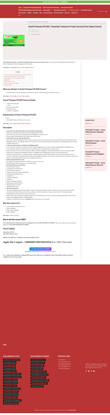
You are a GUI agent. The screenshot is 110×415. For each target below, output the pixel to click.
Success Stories (58, 13)
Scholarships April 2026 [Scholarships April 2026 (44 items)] (34, 349)
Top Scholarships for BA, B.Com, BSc (39, 374)
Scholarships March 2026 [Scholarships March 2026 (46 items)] (84, 349)
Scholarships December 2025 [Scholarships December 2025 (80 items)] (46, 349)
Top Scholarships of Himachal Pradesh (12, 374)
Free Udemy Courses (73, 10)
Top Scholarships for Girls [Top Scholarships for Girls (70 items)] (22, 351)
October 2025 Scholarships (32, 7)
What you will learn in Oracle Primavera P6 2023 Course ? (18, 74)
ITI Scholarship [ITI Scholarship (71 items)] (87, 348)
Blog (40, 13)
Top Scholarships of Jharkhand (10, 379)
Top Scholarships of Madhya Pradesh (12, 388)
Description (7, 80)
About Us (67, 13)
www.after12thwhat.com (64, 368)
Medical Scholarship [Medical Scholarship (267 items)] (96, 348)
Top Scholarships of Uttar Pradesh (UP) (12, 400)
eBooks (29, 13)
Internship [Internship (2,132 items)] (81, 348)
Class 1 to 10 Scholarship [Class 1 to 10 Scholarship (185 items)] (18, 348)
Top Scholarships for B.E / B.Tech (38, 371)
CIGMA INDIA (72, 410)
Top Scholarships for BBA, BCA (38, 377)
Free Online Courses (86, 10)
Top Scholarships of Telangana (10, 397)
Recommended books (67, 7)
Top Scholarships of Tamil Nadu (10, 394)
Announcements (48, 13)
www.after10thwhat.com (64, 366)
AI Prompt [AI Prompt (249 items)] (5, 348)
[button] (19, 15)
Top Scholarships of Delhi (9, 368)
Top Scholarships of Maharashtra (11, 391)
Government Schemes (60, 10)
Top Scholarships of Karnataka (10, 382)
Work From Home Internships (51, 7)
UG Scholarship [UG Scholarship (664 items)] (32, 351)
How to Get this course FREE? (11, 83)
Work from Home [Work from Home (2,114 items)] (41, 351)
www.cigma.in (61, 359)
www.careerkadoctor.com (64, 361)
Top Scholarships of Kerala (10, 385)
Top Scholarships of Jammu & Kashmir (12, 377)
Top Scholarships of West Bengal (11, 403)
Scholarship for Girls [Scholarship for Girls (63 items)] (23, 349)
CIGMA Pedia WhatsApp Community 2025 (29, 10)
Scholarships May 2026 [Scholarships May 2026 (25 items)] (96, 349)
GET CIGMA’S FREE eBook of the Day (20, 123)
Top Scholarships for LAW (37, 386)
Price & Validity (8, 85)
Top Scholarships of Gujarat (10, 371)
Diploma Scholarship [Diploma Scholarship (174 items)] (42, 348)
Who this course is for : (9, 81)
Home (20, 7)
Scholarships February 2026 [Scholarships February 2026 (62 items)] (59, 349)
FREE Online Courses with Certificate (20, 96)
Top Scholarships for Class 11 (38, 359)
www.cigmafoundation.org (64, 364)
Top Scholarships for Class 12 (37, 362)
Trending (35, 13)
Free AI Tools (22, 13)
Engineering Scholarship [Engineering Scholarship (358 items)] (52, 348)
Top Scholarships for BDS (36, 368)
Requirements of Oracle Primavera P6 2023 (14, 78)
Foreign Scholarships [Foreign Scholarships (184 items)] (63, 348)
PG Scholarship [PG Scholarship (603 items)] (14, 349)
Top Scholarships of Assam (9, 362)
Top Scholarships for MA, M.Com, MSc (39, 380)
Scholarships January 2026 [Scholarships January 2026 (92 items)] (72, 349)
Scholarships (48, 10)
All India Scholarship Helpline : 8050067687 (55, 2)
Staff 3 (91, 123)
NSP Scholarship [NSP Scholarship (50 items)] (6, 349)
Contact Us (74, 13)
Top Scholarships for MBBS (37, 365)
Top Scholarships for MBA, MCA (39, 383)
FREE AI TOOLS (14, 215)
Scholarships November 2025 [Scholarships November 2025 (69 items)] (9, 351)
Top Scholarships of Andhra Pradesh (11, 359)
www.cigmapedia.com (48, 410)
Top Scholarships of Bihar (9, 365)
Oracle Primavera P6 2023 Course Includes (14, 76)
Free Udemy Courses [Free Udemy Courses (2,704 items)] (73, 348)
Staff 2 (46, 21)
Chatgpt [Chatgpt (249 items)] (10, 348)
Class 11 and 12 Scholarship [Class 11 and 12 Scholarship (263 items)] (30, 348)
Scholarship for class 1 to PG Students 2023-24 (22, 67)
